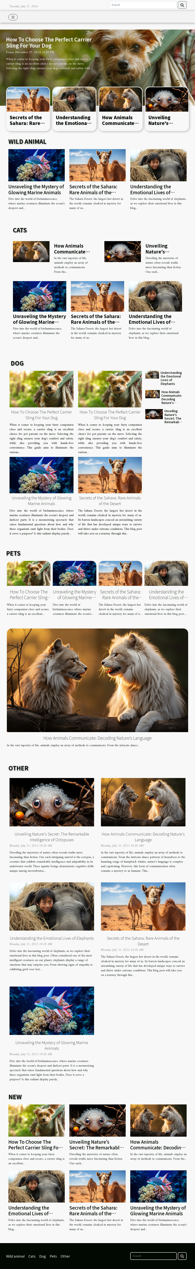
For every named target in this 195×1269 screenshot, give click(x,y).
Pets (53, 1256)
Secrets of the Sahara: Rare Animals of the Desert (26, 126)
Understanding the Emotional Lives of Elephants (73, 126)
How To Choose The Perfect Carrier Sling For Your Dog (49, 42)
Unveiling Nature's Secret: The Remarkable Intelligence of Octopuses (173, 422)
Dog (42, 1256)
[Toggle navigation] (13, 17)
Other (65, 1256)
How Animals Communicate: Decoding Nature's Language (171, 399)
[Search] (143, 5)
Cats (31, 1256)
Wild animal (15, 1256)
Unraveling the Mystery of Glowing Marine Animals (36, 189)
